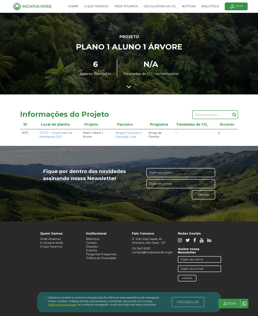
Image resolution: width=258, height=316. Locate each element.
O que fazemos (96, 6)
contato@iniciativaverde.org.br (152, 252)
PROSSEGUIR (188, 302)
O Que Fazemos (51, 246)
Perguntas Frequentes (101, 254)
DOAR (229, 303)
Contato (91, 243)
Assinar (187, 278)
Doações (92, 246)
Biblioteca (92, 239)
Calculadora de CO (160, 7)
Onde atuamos (126, 6)
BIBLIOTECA (210, 6)
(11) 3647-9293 (141, 248)
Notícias (189, 6)
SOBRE (73, 6)
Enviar (203, 195)
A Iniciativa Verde (51, 243)
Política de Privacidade (101, 258)
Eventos (91, 250)
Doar (236, 6)
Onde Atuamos (50, 239)
